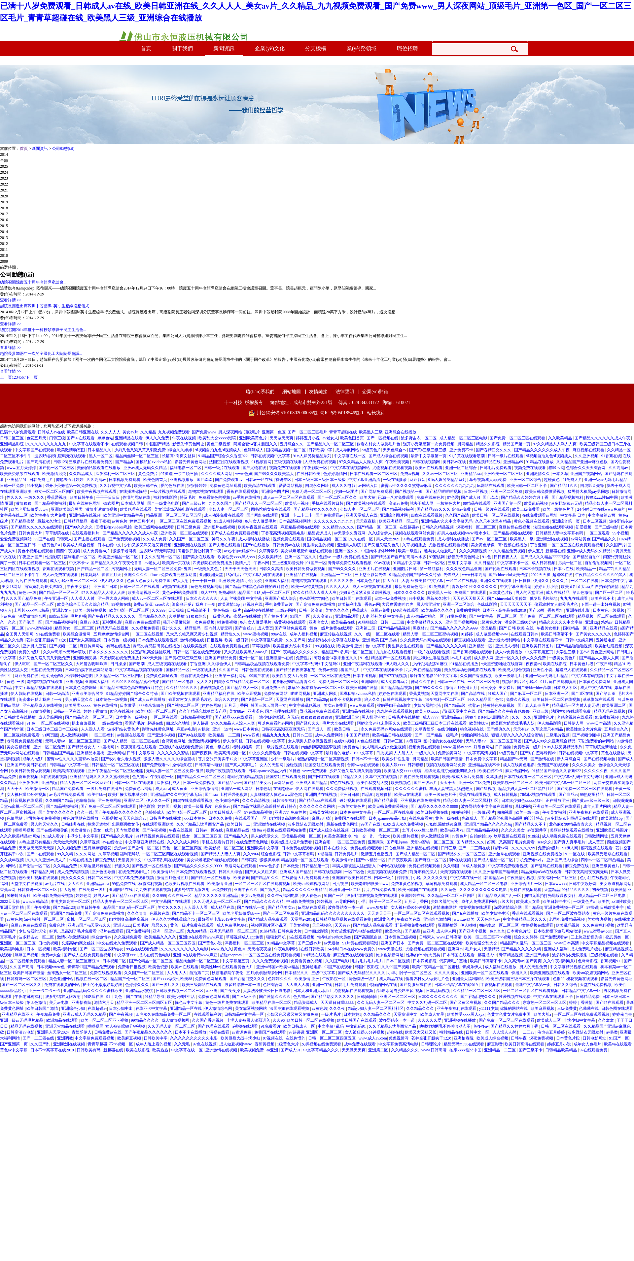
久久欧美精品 (560, 438)
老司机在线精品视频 (245, 776)
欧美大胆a (543, 1014)
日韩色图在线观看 (257, 669)
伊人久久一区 (158, 800)
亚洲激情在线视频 (269, 824)
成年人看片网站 (597, 806)
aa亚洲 (429, 931)
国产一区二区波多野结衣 (568, 913)
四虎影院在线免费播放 (213, 563)
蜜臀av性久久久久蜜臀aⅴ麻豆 (407, 485)
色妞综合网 (273, 984)
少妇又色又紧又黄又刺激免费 (140, 450)
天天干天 (448, 782)
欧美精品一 (586, 568)
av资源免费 (242, 1032)
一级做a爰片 (484, 812)
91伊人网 (570, 848)
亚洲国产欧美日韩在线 (27, 765)
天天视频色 (322, 925)
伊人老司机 (233, 741)
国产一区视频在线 (383, 438)
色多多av (223, 806)
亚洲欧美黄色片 (253, 438)
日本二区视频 (595, 521)
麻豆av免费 (380, 610)
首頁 (146, 48)
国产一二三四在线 (474, 848)
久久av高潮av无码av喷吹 (65, 652)
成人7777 (208, 592)
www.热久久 (221, 949)
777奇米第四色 (151, 705)
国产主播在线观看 (90, 539)
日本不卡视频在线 (535, 568)
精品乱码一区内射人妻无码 (209, 628)
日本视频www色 (51, 967)
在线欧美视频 (195, 646)
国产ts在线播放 (256, 545)
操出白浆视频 (84, 723)
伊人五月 (536, 551)
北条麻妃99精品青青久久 (294, 681)
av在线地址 (112, 842)
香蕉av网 (372, 604)
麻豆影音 (417, 479)
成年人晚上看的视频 (154, 1044)
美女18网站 (12, 586)
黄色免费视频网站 (207, 586)
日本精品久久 (100, 450)
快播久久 (541, 580)
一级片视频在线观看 (168, 491)
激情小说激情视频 (102, 509)
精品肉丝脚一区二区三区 (137, 456)
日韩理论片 (431, 1044)
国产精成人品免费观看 (268, 919)
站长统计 (376, 412)
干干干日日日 (108, 497)
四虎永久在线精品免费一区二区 (242, 681)
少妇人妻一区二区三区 (229, 509)
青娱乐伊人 (472, 967)
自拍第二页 (199, 973)
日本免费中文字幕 (617, 580)
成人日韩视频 (544, 563)
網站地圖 (291, 392)
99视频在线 (121, 604)
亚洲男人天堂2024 (53, 1032)
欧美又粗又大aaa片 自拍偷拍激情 (590, 586)
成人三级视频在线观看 (372, 586)
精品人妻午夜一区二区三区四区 (121, 901)
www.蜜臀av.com (457, 747)
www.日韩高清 (35, 901)
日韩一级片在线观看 (506, 456)
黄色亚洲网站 (61, 978)
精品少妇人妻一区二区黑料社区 (526, 788)
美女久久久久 (337, 610)
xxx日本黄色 (195, 818)
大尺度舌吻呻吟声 (398, 604)
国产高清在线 (38, 462)
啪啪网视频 (301, 693)
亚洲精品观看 (347, 616)
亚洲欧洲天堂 (211, 574)
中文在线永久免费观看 (117, 943)
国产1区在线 (582, 693)
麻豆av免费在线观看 (142, 622)
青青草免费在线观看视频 (350, 563)
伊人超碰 (201, 723)
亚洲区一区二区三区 (18, 943)
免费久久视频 (518, 699)
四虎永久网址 (317, 485)
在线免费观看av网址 (540, 515)
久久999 (159, 610)
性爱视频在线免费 (515, 996)
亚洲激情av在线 (280, 658)
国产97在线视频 (393, 675)
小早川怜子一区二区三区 (380, 901)
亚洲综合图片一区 (527, 883)
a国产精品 (412, 931)
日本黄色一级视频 (609, 610)
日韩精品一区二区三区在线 (115, 765)
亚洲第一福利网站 (231, 675)
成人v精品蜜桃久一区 (425, 616)
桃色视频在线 (472, 729)
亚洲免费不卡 (461, 450)
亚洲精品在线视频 (85, 515)
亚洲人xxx (122, 925)
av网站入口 (368, 485)
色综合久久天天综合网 (586, 467)
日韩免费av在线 (286, 545)
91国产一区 (316, 563)
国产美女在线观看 (199, 557)
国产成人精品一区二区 (416, 854)
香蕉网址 (555, 610)
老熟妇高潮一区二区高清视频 (323, 759)
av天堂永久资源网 (350, 533)
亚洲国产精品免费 (221, 658)
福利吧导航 (130, 854)
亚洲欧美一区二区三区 (503, 473)
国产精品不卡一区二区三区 (196, 913)
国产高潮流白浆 (368, 937)
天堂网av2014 (302, 919)
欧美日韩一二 (346, 729)
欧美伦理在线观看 (136, 509)
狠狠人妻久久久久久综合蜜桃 (517, 735)
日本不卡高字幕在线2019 (504, 610)
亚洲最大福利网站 (504, 640)
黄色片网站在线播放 (81, 818)
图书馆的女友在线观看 (271, 509)
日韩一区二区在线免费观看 (197, 652)
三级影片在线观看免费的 (91, 462)
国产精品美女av (258, 782)
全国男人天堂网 (20, 634)
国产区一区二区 (609, 592)
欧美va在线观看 (429, 467)
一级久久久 (34, 497)
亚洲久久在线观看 (496, 580)
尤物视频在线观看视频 (392, 467)
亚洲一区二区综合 (461, 467)
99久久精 (65, 854)
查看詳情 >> (10, 300)
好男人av (101, 895)
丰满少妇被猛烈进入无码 (277, 717)
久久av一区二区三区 (440, 473)
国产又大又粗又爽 (261, 871)
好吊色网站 (483, 747)
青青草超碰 (97, 1044)
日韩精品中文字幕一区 (69, 765)
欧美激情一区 (37, 788)
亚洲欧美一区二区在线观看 (184, 533)
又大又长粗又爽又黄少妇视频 (192, 634)
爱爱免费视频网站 (16, 539)
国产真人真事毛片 (533, 705)
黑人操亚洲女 (428, 604)
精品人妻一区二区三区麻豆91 (86, 782)
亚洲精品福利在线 (219, 693)
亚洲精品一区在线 (186, 1008)
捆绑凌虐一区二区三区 (499, 925)
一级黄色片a (49, 545)
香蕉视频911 (611, 961)
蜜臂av (474, 705)
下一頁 (32, 377)
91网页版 (50, 735)
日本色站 (263, 788)
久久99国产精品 (59, 800)
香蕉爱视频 (57, 497)
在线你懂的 (447, 729)
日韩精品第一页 (315, 866)
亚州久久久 (172, 628)
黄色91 (240, 949)
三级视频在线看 (288, 462)
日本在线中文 (109, 545)
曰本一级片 (384, 877)
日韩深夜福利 (284, 800)
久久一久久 (521, 717)
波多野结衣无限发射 (306, 824)
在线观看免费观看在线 (230, 646)
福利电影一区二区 (186, 467)
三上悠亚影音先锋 (288, 563)
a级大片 (507, 901)
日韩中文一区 (478, 1032)
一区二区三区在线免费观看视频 (184, 521)
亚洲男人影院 (349, 545)
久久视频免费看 (145, 628)
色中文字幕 (375, 646)
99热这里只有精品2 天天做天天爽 (48, 842)
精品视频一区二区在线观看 (602, 616)
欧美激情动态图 (71, 450)
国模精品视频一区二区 (286, 450)
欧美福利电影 (350, 604)
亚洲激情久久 (538, 473)
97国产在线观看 (338, 967)
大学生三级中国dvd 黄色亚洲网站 (585, 652)
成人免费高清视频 (73, 871)
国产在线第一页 (251, 907)
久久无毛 (182, 1044)
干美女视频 (299, 925)
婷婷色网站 (211, 705)
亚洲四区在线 (121, 889)
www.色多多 (270, 866)
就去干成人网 (619, 485)
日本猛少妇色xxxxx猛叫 (522, 800)
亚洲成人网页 (325, 693)
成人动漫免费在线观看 (224, 515)
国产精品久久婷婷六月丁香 (525, 497)
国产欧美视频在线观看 (366, 503)
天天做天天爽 (281, 438)
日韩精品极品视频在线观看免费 (262, 664)
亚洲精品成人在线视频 (42, 705)
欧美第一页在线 (176, 563)
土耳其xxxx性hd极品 (32, 610)
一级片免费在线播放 (351, 557)
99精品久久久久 (576, 889)
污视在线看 (219, 1032)
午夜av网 (262, 563)
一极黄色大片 (449, 503)
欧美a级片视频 (406, 836)
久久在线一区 (361, 539)
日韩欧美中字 (320, 450)
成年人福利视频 (304, 634)
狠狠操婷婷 (197, 485)
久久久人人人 (338, 586)
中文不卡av (78, 563)
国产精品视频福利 (567, 497)
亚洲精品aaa (471, 473)
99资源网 (414, 741)
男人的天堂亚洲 (529, 592)
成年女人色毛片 (588, 1044)
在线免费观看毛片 (134, 871)
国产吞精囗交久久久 (494, 450)
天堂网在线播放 (290, 699)
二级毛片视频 (558, 735)
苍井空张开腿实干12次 (46, 640)
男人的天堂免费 (533, 967)
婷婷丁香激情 (96, 711)
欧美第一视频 (297, 503)
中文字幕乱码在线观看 (263, 574)
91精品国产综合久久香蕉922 (223, 456)
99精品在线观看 (477, 503)
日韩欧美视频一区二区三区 (375, 830)
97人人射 (181, 580)
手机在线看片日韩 (328, 503)
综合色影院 (271, 854)
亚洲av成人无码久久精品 (145, 467)
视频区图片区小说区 (520, 681)
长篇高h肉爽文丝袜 (179, 456)
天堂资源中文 (130, 860)
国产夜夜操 (202, 753)
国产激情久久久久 (275, 996)
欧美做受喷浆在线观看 (20, 473)
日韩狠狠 (415, 765)
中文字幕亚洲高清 (364, 479)
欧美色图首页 (352, 438)
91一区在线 (575, 854)
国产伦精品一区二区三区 (151, 961)
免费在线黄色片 (431, 497)
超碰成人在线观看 (571, 669)
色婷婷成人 (254, 450)
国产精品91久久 (564, 485)
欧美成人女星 (528, 901)
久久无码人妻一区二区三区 (218, 901)
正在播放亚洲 (558, 800)
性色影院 (147, 806)
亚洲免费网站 (109, 800)
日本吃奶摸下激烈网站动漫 (89, 669)
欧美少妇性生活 (396, 759)
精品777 (606, 568)
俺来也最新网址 (390, 955)
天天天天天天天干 (516, 604)
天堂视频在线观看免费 (387, 871)
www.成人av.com (372, 1038)
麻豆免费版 (105, 860)
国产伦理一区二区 (34, 866)
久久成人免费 (155, 539)
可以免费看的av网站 (276, 723)
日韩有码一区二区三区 (38, 889)
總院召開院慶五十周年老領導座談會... (33, 282)
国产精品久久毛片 (117, 836)
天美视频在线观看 (456, 871)
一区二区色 (354, 871)
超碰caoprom (231, 955)
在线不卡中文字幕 (151, 1008)
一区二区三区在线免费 (330, 675)
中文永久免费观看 (265, 753)
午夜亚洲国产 (30, 557)
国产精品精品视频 (394, 628)
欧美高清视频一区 (144, 592)
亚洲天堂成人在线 (362, 515)
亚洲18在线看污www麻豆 (201, 937)
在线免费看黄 (421, 818)
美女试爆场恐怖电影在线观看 (180, 509)
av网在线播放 (81, 860)
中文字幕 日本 (573, 515)
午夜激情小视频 (521, 877)
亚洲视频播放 (182, 479)
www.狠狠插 (378, 907)
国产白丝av (245, 628)
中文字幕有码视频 (587, 675)
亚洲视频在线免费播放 (421, 800)
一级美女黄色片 (208, 568)
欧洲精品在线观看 (62, 1020)
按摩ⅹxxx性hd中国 (602, 497)
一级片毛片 (331, 1014)
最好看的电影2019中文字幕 (434, 675)
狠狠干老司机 (125, 551)
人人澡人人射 (83, 598)
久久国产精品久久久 (502, 1002)
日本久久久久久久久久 (109, 652)
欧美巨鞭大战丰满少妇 (293, 646)
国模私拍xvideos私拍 (154, 462)
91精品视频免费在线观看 (158, 836)
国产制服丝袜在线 (416, 984)
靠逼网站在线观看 (241, 866)
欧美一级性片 (410, 551)
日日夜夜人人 (506, 557)
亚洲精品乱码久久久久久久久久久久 (333, 913)
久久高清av (619, 467)
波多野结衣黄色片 (123, 729)
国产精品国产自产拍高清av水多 (399, 557)
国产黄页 (534, 961)
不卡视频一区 (121, 1044)
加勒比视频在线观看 (538, 794)
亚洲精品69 (513, 462)
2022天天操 (540, 574)
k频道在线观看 (406, 610)
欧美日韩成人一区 (226, 812)
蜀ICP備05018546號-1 (341, 412)
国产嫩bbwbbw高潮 (534, 687)
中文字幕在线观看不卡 (89, 444)
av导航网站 (345, 901)
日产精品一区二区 (93, 568)
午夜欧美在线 (409, 919)
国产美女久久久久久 (594, 634)
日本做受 (128, 705)
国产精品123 (64, 907)
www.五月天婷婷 (22, 467)
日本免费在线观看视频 (158, 640)
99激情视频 (40, 711)
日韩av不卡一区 (366, 759)
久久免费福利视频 (342, 788)
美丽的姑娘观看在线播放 (99, 467)
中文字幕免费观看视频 (508, 866)
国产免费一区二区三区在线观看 (518, 438)
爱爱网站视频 (291, 485)
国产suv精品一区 (371, 860)
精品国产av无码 (514, 759)
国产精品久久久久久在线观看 (37, 527)
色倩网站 (14, 818)
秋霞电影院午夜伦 (228, 973)
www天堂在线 (391, 949)
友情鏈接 (318, 392)
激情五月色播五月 (461, 687)
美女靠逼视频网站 (616, 883)
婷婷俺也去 (622, 1014)
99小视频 (34, 485)
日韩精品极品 (76, 521)
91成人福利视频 (228, 521)
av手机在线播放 (247, 497)
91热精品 (268, 931)
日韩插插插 (622, 800)
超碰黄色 (552, 479)
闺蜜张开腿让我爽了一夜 (200, 551)
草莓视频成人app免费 (488, 479)
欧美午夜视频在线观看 (97, 491)
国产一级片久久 (166, 984)
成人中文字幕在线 (596, 687)
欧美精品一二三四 (224, 735)
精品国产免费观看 (68, 788)
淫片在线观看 (111, 931)
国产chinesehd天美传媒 (508, 574)
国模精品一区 (575, 628)
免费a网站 (227, 592)
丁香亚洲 (538, 545)
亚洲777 (282, 812)
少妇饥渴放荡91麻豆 (430, 664)
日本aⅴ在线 (564, 568)
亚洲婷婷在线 (413, 895)
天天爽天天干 (379, 913)
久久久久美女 (584, 765)
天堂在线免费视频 (46, 669)
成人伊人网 (484, 658)
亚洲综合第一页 (566, 521)
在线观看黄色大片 (238, 967)
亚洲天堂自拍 (12, 907)
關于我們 (182, 48)
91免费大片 (572, 479)
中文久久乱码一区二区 (161, 557)
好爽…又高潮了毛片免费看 (511, 842)
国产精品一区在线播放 (211, 877)
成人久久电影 (344, 485)
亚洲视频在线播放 (460, 1020)
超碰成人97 (487, 955)
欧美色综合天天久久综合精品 (83, 604)
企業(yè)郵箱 (375, 392)
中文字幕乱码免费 (267, 640)
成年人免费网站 (329, 735)
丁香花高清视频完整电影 (283, 533)
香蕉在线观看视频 (243, 491)
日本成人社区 (565, 687)
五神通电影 (112, 622)
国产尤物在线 (254, 467)
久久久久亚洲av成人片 (46, 860)
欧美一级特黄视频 (307, 586)
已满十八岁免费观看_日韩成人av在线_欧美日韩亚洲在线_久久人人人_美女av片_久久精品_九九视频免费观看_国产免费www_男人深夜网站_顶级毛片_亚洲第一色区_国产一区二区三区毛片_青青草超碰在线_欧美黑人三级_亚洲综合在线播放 (208, 432)
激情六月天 (104, 1002)
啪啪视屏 (505, 812)
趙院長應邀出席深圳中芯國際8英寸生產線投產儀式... (46, 306)
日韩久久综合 (231, 871)
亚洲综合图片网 (275, 491)
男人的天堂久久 (79, 699)
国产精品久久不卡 (531, 824)
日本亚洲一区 (557, 693)
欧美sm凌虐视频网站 (312, 883)
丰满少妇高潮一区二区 (71, 901)
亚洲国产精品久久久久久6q (488, 824)
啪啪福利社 (461, 812)
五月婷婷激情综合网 (111, 634)
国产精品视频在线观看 (513, 533)
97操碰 (166, 473)
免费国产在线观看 (470, 592)
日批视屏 (215, 640)
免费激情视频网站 (204, 741)
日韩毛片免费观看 (496, 467)
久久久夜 (337, 1008)
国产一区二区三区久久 (337, 497)
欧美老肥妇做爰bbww (30, 509)
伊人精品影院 (549, 723)
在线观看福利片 (86, 533)
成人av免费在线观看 (60, 574)
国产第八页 (270, 889)
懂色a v (258, 830)
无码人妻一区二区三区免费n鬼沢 (163, 568)
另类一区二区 (570, 563)
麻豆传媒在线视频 (515, 527)
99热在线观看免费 (419, 539)
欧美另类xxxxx (78, 705)
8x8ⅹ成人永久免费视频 (403, 824)
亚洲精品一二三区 (336, 574)
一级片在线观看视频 (432, 652)
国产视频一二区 (63, 646)
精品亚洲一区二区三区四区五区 (174, 515)
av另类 (612, 1032)
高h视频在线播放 (513, 545)
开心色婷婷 (395, 848)
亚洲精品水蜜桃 (91, 753)
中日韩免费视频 (300, 901)
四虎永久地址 (178, 723)
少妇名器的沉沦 (427, 705)
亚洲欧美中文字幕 (263, 848)
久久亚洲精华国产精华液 (497, 871)
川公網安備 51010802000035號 (287, 412)
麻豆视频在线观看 (589, 450)
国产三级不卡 (244, 996)
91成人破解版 (474, 866)
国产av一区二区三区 (490, 539)
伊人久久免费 (157, 438)
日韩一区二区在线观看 (140, 586)
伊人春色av (311, 895)
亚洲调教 (376, 842)
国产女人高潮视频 (85, 640)
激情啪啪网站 (445, 907)
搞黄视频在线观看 (290, 622)
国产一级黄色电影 (163, 503)
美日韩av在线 (454, 462)
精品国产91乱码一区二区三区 (264, 592)
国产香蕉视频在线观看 (472, 652)
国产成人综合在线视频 (389, 456)
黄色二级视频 (219, 444)
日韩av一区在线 (259, 479)
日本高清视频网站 (295, 521)
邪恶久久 (122, 866)
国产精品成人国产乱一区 (499, 895)
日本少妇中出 (121, 1008)
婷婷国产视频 (170, 806)
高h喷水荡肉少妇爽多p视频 (400, 990)
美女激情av (81, 830)
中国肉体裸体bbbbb (378, 551)
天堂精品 (552, 889)
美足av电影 (59, 1002)
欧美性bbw (479, 723)
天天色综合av (395, 450)
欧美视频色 (401, 782)
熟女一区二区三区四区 (54, 491)
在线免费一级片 (93, 889)
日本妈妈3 (90, 574)
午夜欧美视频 (397, 462)
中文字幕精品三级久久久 (525, 919)
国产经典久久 (308, 723)
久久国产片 (616, 545)
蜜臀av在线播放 (247, 616)
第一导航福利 (432, 568)
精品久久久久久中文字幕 (561, 622)
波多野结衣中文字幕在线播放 (334, 640)
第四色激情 (583, 592)
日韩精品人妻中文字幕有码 (560, 533)
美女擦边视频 (599, 919)
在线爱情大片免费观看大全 (306, 877)
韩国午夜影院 (367, 967)
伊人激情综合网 (435, 836)
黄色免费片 (148, 473)
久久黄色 (448, 889)
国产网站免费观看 (377, 491)
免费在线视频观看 (366, 848)
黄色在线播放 (105, 705)
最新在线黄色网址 (85, 503)
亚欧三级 (541, 711)
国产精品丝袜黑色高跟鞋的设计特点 (257, 586)
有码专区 (283, 479)
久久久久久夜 (596, 770)
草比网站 (523, 806)
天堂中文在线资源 (27, 883)
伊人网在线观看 (310, 788)
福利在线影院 (165, 497)
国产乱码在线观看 (547, 866)
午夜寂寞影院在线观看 (137, 747)
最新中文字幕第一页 (429, 456)
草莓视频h (261, 646)
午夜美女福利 (79, 586)
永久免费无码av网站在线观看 (426, 640)
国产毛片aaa (398, 842)
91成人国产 (498, 693)
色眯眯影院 (487, 604)
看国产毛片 (350, 669)
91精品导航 (155, 996)
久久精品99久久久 (339, 527)
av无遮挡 (332, 943)
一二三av (527, 1032)
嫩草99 (293, 687)
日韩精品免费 (588, 996)
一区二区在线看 (585, 580)
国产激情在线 (542, 759)
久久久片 (560, 580)
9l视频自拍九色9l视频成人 (218, 450)
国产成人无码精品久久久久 (362, 973)
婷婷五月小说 (308, 438)
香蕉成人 (360, 610)
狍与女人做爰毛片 (261, 521)
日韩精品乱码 (42, 871)
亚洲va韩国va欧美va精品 (278, 967)
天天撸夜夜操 (259, 949)
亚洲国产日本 (105, 586)
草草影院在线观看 (599, 699)
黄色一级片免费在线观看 (331, 628)
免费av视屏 (410, 473)
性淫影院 (53, 557)
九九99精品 (197, 931)
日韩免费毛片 (41, 479)
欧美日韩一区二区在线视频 (496, 515)
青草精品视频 (511, 955)
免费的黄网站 (468, 610)
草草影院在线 (57, 533)
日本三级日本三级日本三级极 (320, 479)
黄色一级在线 (218, 747)
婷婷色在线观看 (392, 693)
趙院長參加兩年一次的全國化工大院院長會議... (41, 353)
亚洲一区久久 (347, 551)
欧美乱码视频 (536, 503)
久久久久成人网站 (217, 473)
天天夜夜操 (366, 521)
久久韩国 (451, 866)
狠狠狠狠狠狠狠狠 (316, 717)
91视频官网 (262, 462)
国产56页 (537, 610)
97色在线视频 (122, 711)
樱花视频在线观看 (597, 848)
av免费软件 (222, 889)
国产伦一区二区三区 (57, 467)
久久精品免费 (65, 866)
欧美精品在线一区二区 (272, 1002)
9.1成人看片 (54, 836)
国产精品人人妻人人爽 (599, 658)
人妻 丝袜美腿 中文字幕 (423, 580)
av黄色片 (119, 521)
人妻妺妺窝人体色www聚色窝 (276, 794)
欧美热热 (160, 1050)
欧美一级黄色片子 (559, 509)
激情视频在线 (192, 640)
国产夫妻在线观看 (225, 545)
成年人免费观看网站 (479, 901)
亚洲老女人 (62, 610)
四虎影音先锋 (592, 485)
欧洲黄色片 (384, 919)
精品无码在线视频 (113, 628)
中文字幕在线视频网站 (350, 467)
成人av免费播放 (509, 652)
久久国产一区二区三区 (189, 539)
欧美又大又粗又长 (421, 1032)
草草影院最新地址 (601, 747)
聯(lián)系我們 (260, 392)
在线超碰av (410, 527)
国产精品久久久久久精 (446, 646)
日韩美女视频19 (323, 812)
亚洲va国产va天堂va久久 (90, 925)
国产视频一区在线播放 (152, 866)
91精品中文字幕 (407, 563)
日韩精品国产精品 (58, 753)
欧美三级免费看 (526, 509)
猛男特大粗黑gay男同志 (589, 491)
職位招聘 (407, 48)
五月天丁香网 (236, 705)
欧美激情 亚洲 (350, 646)
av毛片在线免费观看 (67, 794)
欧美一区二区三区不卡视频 (488, 937)
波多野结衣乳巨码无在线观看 (60, 456)
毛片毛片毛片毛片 (368, 961)
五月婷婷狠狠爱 (98, 848)
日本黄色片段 (368, 580)
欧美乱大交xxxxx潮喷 (217, 438)
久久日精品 (485, 563)
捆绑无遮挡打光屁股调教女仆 (450, 770)
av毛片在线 (461, 658)
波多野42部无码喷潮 (157, 551)
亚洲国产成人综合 (281, 598)
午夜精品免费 (48, 1014)
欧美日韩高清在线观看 (525, 1044)
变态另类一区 (617, 937)
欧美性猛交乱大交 (373, 782)
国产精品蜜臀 (23, 521)
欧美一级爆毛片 (509, 675)
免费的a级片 (29, 652)
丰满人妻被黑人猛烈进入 (451, 788)
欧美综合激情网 (77, 634)
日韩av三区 (303, 735)
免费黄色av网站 (139, 788)
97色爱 (453, 497)
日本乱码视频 (438, 990)
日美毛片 (141, 925)
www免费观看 (362, 705)
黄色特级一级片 (227, 610)
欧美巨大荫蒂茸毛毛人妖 (513, 723)
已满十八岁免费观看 (396, 497)
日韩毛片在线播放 (404, 717)
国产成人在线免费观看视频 (235, 533)
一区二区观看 (598, 533)
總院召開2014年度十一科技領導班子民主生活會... (43, 329)
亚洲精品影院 (12, 444)
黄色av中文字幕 (14, 1050)
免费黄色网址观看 (226, 485)
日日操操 (523, 580)
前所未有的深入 (423, 871)
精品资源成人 (319, 533)
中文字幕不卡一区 (513, 563)
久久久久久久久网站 (317, 806)
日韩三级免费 (189, 527)
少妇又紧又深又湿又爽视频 (148, 545)
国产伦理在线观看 (501, 568)
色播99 (559, 978)
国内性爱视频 (128, 830)
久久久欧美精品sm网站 (20, 836)
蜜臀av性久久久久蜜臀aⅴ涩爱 (73, 759)
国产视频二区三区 (183, 705)
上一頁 (6, 377)
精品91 (620, 664)
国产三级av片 (194, 503)
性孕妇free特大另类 (334, 937)
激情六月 (243, 563)
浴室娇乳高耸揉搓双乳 (44, 586)
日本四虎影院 (316, 931)
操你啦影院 (182, 765)
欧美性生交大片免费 (48, 515)
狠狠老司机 (276, 937)
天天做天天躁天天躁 (36, 848)
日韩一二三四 (392, 622)
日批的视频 (48, 943)
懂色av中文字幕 (189, 1002)
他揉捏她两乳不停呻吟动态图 (67, 675)
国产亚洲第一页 (14, 1044)
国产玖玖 (204, 479)
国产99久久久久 (79, 527)
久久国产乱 (40, 1044)
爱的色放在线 (172, 485)
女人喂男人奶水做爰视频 (310, 741)
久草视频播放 (414, 545)
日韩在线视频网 (426, 462)
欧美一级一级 (527, 812)
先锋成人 (451, 574)
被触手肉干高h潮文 (394, 705)
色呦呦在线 (589, 1008)
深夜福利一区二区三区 (115, 473)
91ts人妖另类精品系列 (312, 456)
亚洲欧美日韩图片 (538, 646)
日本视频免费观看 (125, 479)
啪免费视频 (227, 622)
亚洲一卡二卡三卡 (297, 515)
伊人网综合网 (569, 759)
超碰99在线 (562, 574)
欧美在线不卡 (603, 598)
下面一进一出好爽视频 (601, 604)
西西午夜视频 (68, 551)
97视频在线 (253, 604)
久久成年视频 (12, 860)
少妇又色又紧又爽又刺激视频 (365, 592)
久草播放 (177, 616)
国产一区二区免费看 (281, 913)
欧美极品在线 (343, 622)
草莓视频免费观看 (442, 883)
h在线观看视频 (54, 776)
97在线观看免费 (594, 1050)
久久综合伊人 (380, 533)
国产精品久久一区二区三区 (330, 444)
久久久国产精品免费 (24, 598)
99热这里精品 (592, 794)
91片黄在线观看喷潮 (467, 456)
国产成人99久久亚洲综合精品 (550, 741)
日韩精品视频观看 (196, 717)
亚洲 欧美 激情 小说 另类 (240, 580)
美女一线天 (103, 830)
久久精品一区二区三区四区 (119, 675)
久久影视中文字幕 (115, 485)
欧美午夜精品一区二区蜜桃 (436, 967)
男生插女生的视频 (318, 545)
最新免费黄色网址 (411, 586)
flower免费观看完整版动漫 (173, 574)
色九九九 (497, 931)
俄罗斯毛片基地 (544, 598)
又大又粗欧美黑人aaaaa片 (246, 652)
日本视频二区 (114, 961)
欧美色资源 (158, 967)
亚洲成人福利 (277, 580)
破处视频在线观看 (355, 800)
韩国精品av (494, 877)
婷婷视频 (325, 901)
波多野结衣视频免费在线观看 (372, 895)
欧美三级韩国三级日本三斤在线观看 (435, 723)
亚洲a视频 (74, 681)
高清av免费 (398, 503)
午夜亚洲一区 (56, 598)
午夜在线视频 (184, 438)
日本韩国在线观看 (459, 955)
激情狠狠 (24, 503)
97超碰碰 (325, 854)
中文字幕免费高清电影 (398, 1044)
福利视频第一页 (246, 747)
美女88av (237, 711)
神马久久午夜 (224, 539)
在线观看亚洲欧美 (16, 491)
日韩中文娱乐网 (579, 640)
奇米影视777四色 (314, 598)
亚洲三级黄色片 (606, 866)
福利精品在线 (451, 1032)
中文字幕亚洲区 (254, 759)
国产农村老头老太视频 (121, 759)
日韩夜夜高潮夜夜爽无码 (283, 729)
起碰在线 (155, 723)
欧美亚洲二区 (614, 705)
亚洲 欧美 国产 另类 (380, 640)
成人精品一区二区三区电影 (464, 438)
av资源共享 (537, 830)
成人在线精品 (558, 592)
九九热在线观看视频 (394, 652)
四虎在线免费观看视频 (420, 776)
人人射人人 (403, 753)
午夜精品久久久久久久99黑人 (601, 574)
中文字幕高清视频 (480, 753)
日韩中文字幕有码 (298, 854)
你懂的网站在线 (137, 497)
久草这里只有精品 (547, 729)
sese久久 (162, 604)
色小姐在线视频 (594, 877)
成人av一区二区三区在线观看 (289, 497)
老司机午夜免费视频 (42, 818)
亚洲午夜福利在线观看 (363, 664)
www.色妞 (243, 473)
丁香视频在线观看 (496, 984)
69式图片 (111, 503)
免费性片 (304, 658)
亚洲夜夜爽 (28, 782)
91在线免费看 (48, 634)
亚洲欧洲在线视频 (552, 539)
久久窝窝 (606, 1020)
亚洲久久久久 (136, 574)
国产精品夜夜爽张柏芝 (296, 669)
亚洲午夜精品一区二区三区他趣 (116, 770)
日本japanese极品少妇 (267, 770)
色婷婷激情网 (335, 473)
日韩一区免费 (12, 485)
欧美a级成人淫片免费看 (463, 776)
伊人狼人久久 (112, 580)
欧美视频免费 (252, 1050)
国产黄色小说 (276, 616)
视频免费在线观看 (285, 467)
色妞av (325, 557)
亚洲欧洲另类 (85, 658)
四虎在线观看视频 (427, 515)
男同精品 (465, 444)
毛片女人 (473, 949)
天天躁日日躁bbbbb (338, 1002)
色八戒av (140, 776)
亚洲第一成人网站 (237, 788)
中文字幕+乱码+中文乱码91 (316, 664)
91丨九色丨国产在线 (124, 996)
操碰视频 (294, 765)
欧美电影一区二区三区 (129, 610)
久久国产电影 (337, 961)
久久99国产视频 (395, 967)
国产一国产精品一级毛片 (436, 735)
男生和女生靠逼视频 (431, 658)
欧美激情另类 (54, 473)
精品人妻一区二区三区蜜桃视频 (431, 634)
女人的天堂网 (272, 765)
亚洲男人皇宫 (34, 646)
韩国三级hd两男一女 (269, 705)
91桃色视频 (456, 616)
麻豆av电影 (90, 622)
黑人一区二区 (101, 456)
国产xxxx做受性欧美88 (173, 978)
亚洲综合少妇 (73, 1008)
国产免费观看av (229, 479)
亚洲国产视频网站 (586, 473)
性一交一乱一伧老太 (372, 836)
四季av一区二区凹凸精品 (603, 860)
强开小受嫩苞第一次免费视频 (429, 444)
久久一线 (362, 634)
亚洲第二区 (366, 628)
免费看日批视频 (132, 967)
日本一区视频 (476, 491)
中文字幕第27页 (602, 515)
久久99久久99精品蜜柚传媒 (136, 681)
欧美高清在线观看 (260, 485)
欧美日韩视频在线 (432, 812)
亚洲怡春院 (82, 1002)
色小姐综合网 (227, 800)
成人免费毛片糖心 (233, 925)
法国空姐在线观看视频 (229, 462)
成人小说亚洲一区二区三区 (74, 580)
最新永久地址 (49, 521)
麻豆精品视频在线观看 (300, 527)
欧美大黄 (368, 497)
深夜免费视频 (541, 1038)
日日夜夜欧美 (400, 860)
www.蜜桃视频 (39, 628)
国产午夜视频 (154, 830)
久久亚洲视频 (587, 456)
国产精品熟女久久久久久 (316, 509)
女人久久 (204, 681)
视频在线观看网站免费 (415, 533)
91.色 (487, 557)
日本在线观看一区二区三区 (374, 473)
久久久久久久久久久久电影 (483, 889)
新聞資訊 (223, 48)
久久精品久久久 (420, 1008)
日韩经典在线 (73, 824)
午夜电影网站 (286, 949)
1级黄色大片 (491, 622)
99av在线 (382, 563)
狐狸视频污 (399, 1038)
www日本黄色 (247, 729)
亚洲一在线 (322, 984)
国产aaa (211, 794)
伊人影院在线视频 (27, 693)
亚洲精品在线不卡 (484, 765)
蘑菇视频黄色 (212, 687)
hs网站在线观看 (491, 485)
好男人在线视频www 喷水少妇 (464, 533)
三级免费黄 (567, 1008)
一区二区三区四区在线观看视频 (170, 854)
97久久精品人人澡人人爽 (555, 444)
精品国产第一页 (517, 444)
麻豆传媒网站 (92, 646)
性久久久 (14, 497)
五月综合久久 (292, 444)
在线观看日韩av (525, 634)
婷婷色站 (105, 438)
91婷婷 (467, 634)
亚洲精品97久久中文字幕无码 (447, 521)
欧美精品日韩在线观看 (392, 735)
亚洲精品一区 (481, 646)
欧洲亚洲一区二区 (345, 889)
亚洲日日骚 (349, 794)
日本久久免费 (220, 818)
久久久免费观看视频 (270, 961)
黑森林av (420, 628)
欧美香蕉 (241, 877)
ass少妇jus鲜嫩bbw (240, 551)
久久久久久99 (523, 848)
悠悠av (607, 622)
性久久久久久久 (483, 586)
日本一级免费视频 (390, 598)
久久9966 (251, 854)
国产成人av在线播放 (148, 699)
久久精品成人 (81, 473)
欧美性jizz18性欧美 (615, 901)
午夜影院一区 (315, 467)
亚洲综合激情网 (205, 788)
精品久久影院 (488, 444)
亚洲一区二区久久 (301, 557)
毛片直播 (78, 616)
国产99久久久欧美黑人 (274, 473)
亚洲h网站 (370, 681)
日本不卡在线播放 (191, 1032)
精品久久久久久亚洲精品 (305, 889)
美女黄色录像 (483, 545)
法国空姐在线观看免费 (571, 711)
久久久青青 (137, 913)
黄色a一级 (27, 592)
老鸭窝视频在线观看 (206, 491)
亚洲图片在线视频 (219, 527)
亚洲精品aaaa (98, 883)
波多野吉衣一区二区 (419, 438)
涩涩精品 (488, 628)
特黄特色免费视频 (499, 705)
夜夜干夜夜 (100, 521)
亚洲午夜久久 (246, 889)
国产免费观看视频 (124, 539)
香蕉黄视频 (419, 693)
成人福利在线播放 (254, 539)
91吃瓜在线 (94, 996)
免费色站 (351, 747)
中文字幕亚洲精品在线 (145, 842)
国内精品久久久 (152, 616)
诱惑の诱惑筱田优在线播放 (157, 646)
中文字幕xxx (125, 955)
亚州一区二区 (251, 658)
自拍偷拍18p (481, 836)
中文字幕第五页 (539, 652)
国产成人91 (471, 497)
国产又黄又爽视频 (466, 1002)
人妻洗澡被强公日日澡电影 (267, 990)
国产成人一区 (319, 729)
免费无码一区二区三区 (312, 491)
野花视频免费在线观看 (320, 711)
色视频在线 (160, 913)
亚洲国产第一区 (508, 503)
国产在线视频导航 (599, 759)
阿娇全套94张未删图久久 (255, 444)
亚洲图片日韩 (405, 568)
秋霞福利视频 (150, 883)
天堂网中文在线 (445, 693)
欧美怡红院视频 (609, 646)
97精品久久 (352, 776)
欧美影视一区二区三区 (513, 782)
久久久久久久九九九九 (46, 444)
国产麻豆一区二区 (526, 693)
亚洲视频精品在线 (485, 462)
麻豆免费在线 (27, 675)
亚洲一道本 (222, 729)
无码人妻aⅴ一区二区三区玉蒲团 (73, 741)
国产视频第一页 (409, 491)
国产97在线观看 (81, 438)
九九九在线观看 (574, 598)
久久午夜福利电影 (283, 895)
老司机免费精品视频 (25, 741)
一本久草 (560, 473)
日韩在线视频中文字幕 (270, 456)
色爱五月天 (36, 438)
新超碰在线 (555, 551)
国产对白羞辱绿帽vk (538, 753)
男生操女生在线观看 (406, 646)
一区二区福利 (102, 735)
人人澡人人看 (93, 729)
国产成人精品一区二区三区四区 (168, 943)
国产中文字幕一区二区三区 (493, 616)
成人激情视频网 (74, 735)
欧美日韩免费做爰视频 (545, 491)
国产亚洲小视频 (161, 735)
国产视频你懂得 (586, 735)
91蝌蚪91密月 (19, 895)
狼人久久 (372, 699)
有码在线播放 (118, 646)
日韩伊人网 (574, 723)
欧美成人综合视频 (79, 545)
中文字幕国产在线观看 (35, 450)
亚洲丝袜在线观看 (504, 854)
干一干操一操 (204, 580)
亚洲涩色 (256, 711)
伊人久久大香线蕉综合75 (173, 919)
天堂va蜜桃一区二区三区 (22, 806)
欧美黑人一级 (522, 539)
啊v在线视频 (460, 860)
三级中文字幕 (460, 563)
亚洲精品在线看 (129, 438)
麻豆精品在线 (238, 830)
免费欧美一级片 (527, 747)
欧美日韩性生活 (557, 901)
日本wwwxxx (556, 883)
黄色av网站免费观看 (180, 592)
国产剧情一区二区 (257, 699)
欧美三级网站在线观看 (154, 527)
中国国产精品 (158, 444)
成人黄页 (265, 628)
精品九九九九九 (276, 735)
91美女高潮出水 (338, 836)
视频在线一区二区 (92, 978)
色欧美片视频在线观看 (38, 877)
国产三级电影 (606, 527)
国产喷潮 (137, 664)
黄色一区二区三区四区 (182, 848)
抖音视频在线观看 (27, 800)
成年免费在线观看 (360, 1044)
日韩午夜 (519, 1038)
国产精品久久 (604, 539)
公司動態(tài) (63, 148)
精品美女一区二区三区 (74, 628)
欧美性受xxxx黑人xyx (237, 557)
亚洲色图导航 (103, 871)
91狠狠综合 (197, 616)
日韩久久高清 (271, 568)
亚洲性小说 (543, 669)
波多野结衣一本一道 (346, 907)
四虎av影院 (58, 616)
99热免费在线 (124, 883)
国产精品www (230, 782)
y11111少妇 (488, 1008)
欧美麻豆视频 (249, 693)
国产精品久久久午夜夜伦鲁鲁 (116, 563)
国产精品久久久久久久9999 (454, 628)
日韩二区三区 (12, 438)
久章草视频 (90, 842)
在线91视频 (344, 741)
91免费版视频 (607, 717)
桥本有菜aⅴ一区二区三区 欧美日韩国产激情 (340, 687)
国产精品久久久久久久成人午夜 (603, 438)
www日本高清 (474, 574)
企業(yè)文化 (270, 48)
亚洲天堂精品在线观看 (65, 1026)
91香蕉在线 (611, 456)
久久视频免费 (69, 848)
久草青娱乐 (269, 551)
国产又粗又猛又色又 (382, 545)
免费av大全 (51, 955)
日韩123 (60, 462)
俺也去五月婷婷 (70, 479)
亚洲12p (592, 622)
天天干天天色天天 (241, 568)
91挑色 (294, 770)
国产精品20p (317, 699)
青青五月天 (111, 574)
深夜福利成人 (169, 782)
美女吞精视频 (19, 747)
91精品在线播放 (540, 462)
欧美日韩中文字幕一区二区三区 (563, 782)
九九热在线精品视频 (423, 669)
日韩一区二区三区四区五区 (332, 1038)
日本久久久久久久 (409, 592)
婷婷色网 (83, 895)
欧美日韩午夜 (146, 485)
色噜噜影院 (85, 800)
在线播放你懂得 (133, 491)
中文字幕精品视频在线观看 (139, 669)
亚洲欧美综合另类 (67, 509)
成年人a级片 (33, 759)
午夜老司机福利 (29, 996)
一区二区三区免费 (484, 681)
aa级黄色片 (371, 450)
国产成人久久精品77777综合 (545, 557)
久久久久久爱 (342, 580)
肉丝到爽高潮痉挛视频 (321, 747)
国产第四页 (606, 693)
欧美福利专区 (65, 949)
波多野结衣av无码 (566, 503)
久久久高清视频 (473, 551)
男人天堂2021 (388, 539)
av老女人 (330, 438)
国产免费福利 (138, 931)
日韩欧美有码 (89, 1050)
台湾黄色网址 (174, 741)
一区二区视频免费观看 (20, 735)
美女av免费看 (336, 705)
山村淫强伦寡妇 (234, 794)
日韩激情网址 (596, 836)
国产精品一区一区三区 (377, 527)
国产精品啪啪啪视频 (444, 491)
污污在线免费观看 (32, 580)
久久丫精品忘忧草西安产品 (203, 711)
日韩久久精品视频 (438, 527)
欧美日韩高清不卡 (557, 634)
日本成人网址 (133, 503)
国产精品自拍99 (587, 557)
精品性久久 (231, 634)
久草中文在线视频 (381, 776)
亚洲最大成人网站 (113, 598)
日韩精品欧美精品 (561, 1050)
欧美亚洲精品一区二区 (399, 521)
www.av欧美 (464, 919)
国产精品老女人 (82, 747)
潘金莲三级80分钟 (521, 622)
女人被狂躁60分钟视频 (27, 794)
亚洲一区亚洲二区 (169, 931)
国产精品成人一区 (243, 687)
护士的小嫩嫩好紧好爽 (103, 984)
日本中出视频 (365, 675)
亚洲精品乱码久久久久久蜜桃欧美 (100, 776)
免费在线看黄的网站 (62, 984)
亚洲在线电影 (578, 610)
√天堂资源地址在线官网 (502, 664)
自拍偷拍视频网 (598, 563)
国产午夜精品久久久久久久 (112, 616)
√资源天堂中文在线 (458, 711)
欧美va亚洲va (452, 830)
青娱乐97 (460, 586)
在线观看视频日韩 (127, 444)
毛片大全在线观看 (338, 723)
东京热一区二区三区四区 (545, 1002)
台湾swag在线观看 (363, 765)
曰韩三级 (57, 438)
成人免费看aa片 (97, 551)
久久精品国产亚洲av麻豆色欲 (582, 462)
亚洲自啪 (49, 782)
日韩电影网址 (594, 1038)
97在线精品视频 (258, 812)
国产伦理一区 (30, 622)
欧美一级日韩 (237, 640)
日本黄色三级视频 (400, 937)
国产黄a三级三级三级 (428, 450)
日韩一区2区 (434, 563)
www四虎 (252, 735)
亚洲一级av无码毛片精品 (606, 479)
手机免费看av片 (279, 604)
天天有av (521, 729)
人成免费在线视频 (320, 462)
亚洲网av (455, 949)
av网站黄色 (580, 539)
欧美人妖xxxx (427, 711)
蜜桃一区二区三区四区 (87, 919)
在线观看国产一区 (251, 818)
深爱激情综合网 (32, 616)
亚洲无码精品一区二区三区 (234, 931)
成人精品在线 (223, 907)
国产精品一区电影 (178, 681)
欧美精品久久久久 (437, 610)
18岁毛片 (234, 574)
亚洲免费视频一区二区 (564, 907)
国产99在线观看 (192, 735)
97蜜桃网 (437, 557)
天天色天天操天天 (469, 598)
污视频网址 (121, 568)
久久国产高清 (457, 515)
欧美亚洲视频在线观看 (550, 973)
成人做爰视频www (492, 634)
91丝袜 (534, 836)
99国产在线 (44, 539)
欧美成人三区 (549, 1020)
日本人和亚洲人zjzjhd (312, 990)
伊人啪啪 (23, 664)
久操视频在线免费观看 (321, 1044)
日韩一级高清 (311, 610)
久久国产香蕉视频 (476, 675)
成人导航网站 (347, 450)
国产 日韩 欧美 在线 (517, 628)
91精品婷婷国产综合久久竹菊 (415, 574)
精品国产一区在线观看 (391, 658)
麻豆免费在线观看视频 (353, 955)
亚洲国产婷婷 (537, 955)
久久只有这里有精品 (493, 521)
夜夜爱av (533, 664)
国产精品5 (533, 907)
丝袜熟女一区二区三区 (67, 973)
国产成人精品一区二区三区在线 (132, 741)
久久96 (279, 1020)
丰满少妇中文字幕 (83, 836)
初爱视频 (584, 527)
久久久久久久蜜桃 (173, 753)
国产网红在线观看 (262, 515)
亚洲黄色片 (544, 717)
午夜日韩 (604, 664)
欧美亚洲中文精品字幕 (123, 515)
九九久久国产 (220, 503)
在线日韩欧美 (309, 473)
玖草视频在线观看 (510, 836)
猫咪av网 (556, 467)
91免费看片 (439, 586)
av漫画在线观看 (131, 735)
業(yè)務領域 (361, 48)
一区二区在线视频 (462, 580)
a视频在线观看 (175, 586)
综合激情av (101, 937)
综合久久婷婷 (180, 450)
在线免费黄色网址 (252, 842)
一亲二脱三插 (186, 473)
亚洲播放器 (448, 925)
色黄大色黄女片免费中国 (149, 580)
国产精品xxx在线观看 (234, 717)
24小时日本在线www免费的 (601, 509)
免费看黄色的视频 (214, 497)
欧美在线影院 (555, 664)
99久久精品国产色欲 (486, 699)
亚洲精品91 (17, 479)
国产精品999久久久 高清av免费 (444, 509)
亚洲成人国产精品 (312, 782)
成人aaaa (162, 788)
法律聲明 (344, 392)
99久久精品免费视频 (507, 551)
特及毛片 (188, 497)
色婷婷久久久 (280, 978)
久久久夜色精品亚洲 (464, 568)
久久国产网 (296, 640)
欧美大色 (393, 931)
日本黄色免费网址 (595, 681)
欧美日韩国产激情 (447, 759)
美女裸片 (507, 687)
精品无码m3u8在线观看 (542, 871)
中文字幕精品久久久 (425, 622)
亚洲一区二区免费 (507, 491)
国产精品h (124, 462)
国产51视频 (486, 788)
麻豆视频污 (111, 818)
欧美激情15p (229, 604)
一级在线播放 (395, 479)
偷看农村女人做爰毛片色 (379, 444)
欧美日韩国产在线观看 (352, 598)
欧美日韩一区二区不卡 (527, 485)
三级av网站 (286, 610)
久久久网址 (86, 854)
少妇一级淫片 (346, 491)
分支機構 (315, 48)
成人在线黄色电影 (519, 765)
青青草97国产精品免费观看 (91, 967)
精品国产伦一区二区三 (130, 978)
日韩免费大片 (30, 533)
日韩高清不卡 (199, 610)
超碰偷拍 (384, 794)
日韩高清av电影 (209, 765)
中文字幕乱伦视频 (305, 705)
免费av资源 (143, 604)
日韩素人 (64, 539)
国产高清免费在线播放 (316, 604)
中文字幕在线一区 (350, 456)
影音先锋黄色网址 (188, 444)
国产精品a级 (455, 705)
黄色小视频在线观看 (532, 521)
